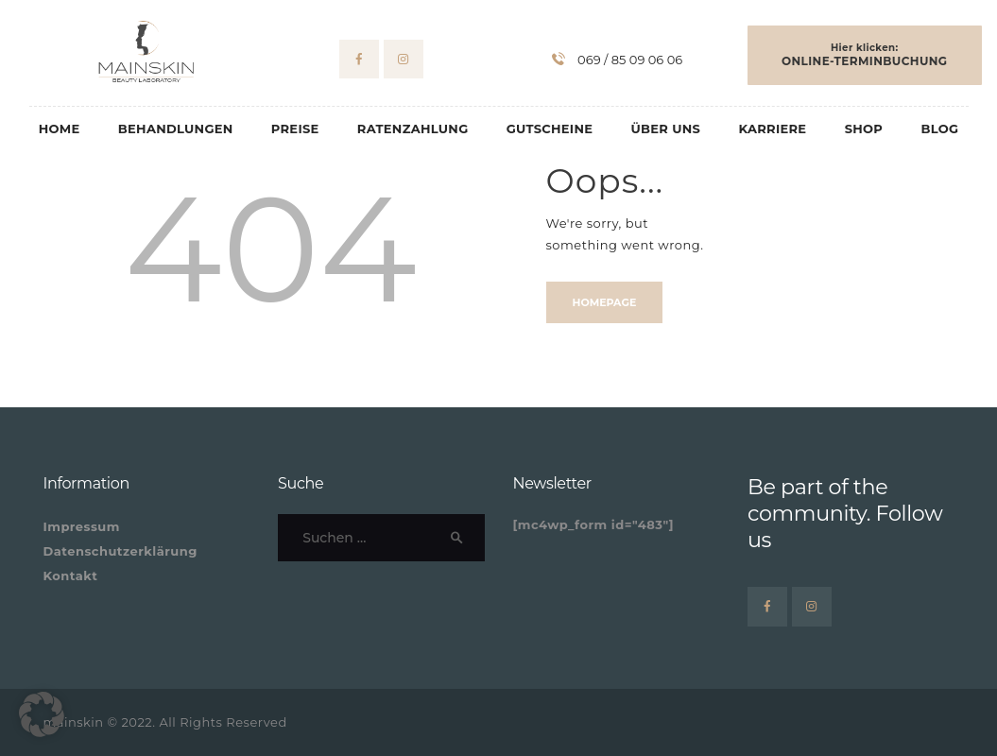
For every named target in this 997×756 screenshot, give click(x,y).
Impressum (81, 526)
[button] (41, 714)
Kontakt (70, 575)
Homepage (605, 302)
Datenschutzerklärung (120, 550)
